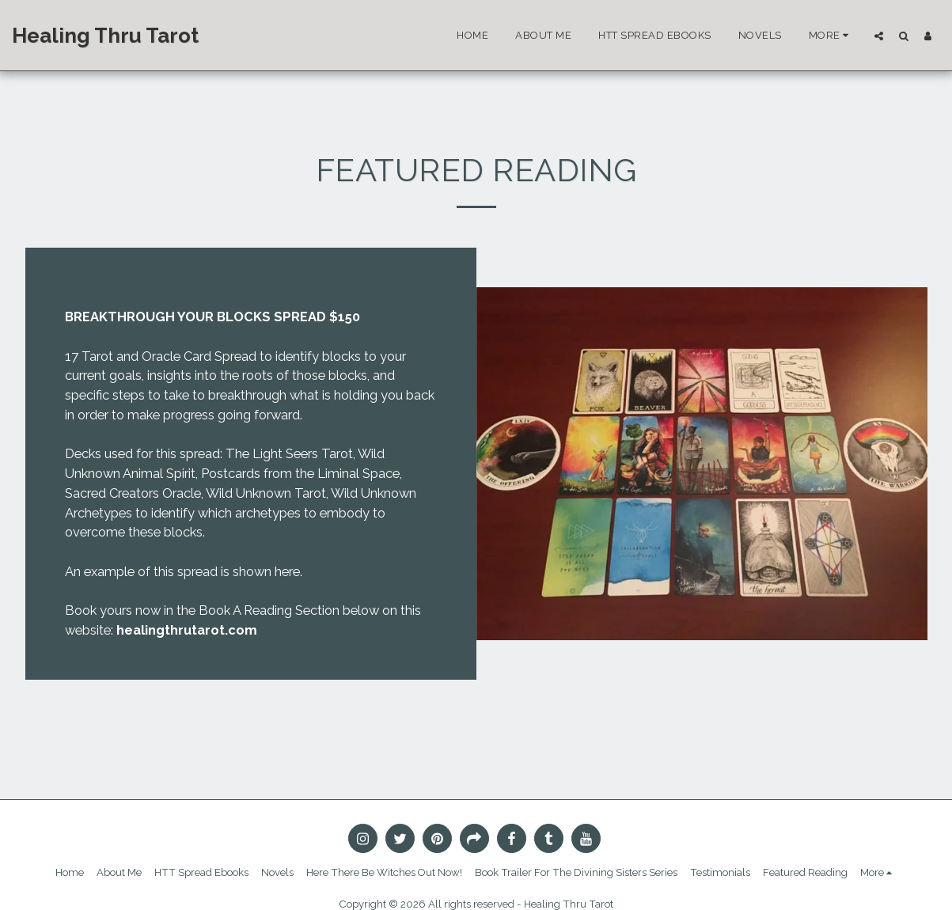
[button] (878, 35)
